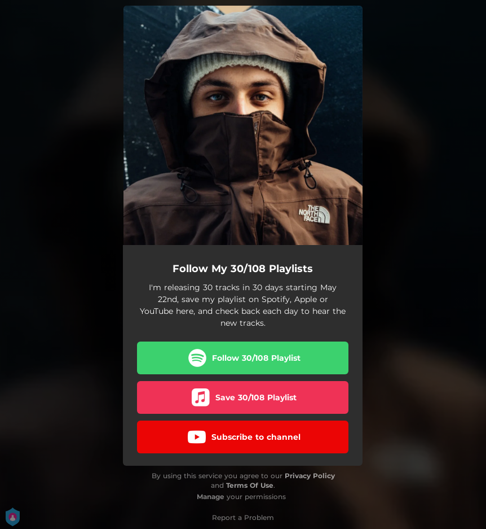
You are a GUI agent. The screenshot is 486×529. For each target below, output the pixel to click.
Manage (210, 496)
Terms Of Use (249, 485)
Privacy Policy (310, 475)
